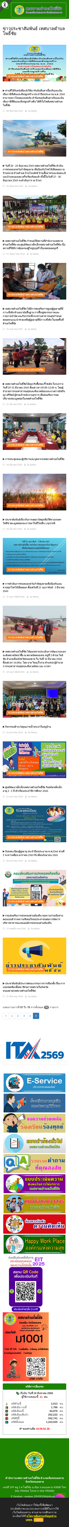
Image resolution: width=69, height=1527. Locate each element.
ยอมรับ (39, 1520)
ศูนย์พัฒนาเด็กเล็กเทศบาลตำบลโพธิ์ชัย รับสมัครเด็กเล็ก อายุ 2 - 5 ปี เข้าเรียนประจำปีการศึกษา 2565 (32, 789)
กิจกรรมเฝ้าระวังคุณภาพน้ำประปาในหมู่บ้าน (27, 726)
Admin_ (34, 110)
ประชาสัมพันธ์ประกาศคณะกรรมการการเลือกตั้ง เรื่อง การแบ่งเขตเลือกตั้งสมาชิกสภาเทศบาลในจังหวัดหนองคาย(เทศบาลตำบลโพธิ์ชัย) (34, 987)
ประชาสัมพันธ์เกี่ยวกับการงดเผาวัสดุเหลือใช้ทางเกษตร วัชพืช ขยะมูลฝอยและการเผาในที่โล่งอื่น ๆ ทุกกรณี (32, 521)
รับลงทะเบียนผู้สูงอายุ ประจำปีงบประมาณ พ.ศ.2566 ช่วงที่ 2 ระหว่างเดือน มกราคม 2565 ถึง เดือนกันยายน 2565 (33, 853)
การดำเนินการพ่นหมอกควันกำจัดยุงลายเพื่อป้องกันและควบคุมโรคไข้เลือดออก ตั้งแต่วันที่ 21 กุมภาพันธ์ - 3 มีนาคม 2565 (34, 587)
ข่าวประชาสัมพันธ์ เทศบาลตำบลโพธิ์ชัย (25, 76)
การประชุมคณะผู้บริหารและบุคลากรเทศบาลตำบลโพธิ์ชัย (33, 459)
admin (34, 996)
